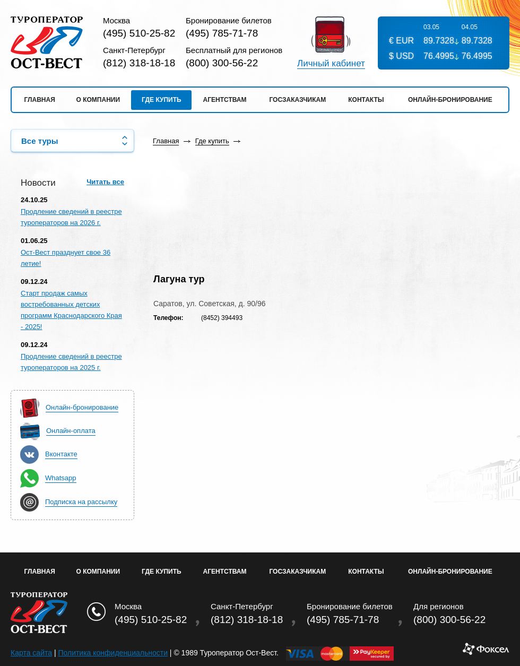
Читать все (105, 181)
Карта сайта (31, 652)
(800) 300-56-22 (222, 62)
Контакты (366, 99)
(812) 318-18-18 (139, 62)
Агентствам (225, 99)
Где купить (161, 99)
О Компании (98, 571)
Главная (39, 99)
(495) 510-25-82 (139, 33)
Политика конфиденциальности (113, 652)
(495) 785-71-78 (222, 33)
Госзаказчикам (297, 99)
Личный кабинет (331, 63)
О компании (98, 99)
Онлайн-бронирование (450, 99)
